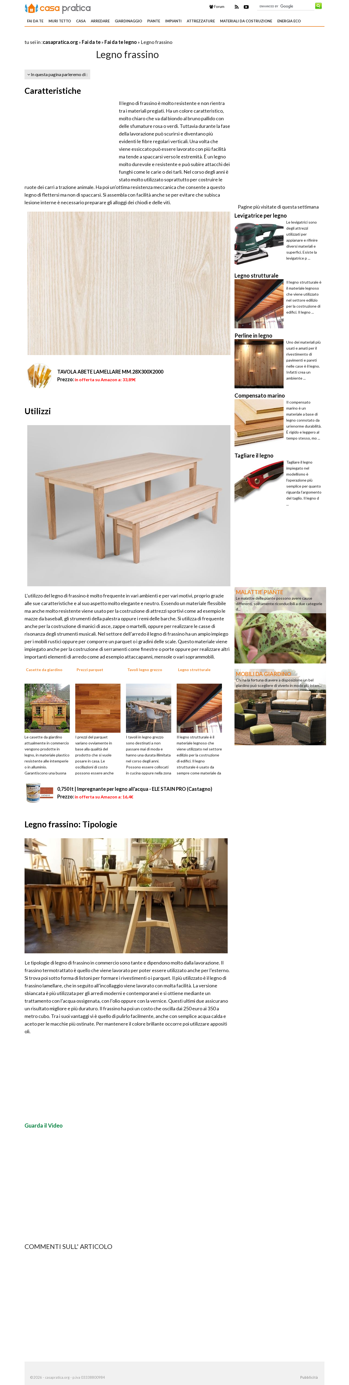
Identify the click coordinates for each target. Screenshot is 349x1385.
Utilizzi (38, 411)
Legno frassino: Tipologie (71, 824)
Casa (81, 21)
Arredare (100, 21)
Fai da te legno (120, 42)
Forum (216, 6)
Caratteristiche (53, 90)
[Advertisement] (88, 35)
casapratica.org (60, 42)
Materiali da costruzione (246, 21)
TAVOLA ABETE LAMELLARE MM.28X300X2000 (110, 372)
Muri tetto (60, 21)
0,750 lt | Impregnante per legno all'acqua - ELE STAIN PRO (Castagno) (134, 789)
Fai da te (35, 21)
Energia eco (289, 21)
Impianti (173, 21)
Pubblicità (309, 1377)
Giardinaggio (128, 21)
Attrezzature (201, 21)
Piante (153, 21)
